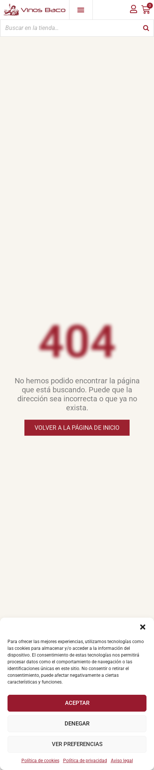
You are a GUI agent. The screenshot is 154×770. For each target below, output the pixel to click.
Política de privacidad (85, 760)
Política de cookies (40, 760)
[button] (142, 627)
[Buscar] (146, 28)
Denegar (77, 723)
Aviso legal (122, 760)
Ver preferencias (77, 744)
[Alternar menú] (81, 9)
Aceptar (77, 703)
